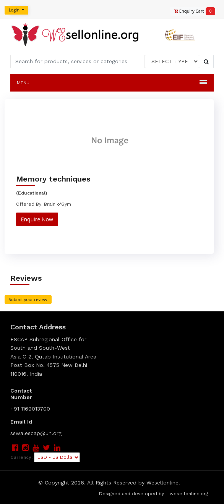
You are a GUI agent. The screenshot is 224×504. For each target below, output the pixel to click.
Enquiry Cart (191, 11)
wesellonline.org (189, 493)
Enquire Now (37, 219)
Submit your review (28, 299)
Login (15, 10)
